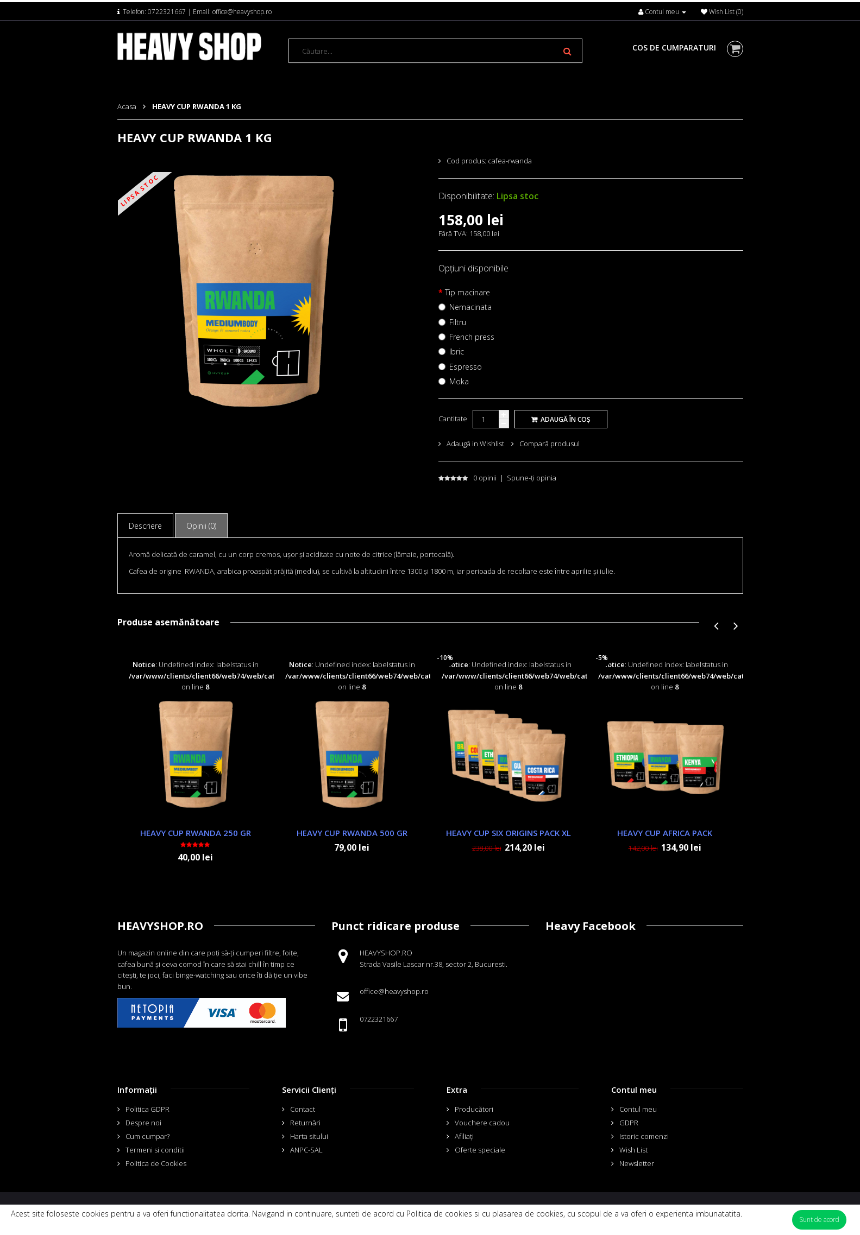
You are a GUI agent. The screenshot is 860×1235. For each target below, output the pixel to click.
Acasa (126, 106)
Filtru (457, 322)
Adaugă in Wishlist (475, 443)
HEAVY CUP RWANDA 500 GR (352, 832)
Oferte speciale (480, 1150)
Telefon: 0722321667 (154, 11)
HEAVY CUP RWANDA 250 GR (195, 832)
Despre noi (143, 1123)
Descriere (145, 526)
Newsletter (636, 1163)
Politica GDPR (147, 1109)
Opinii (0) (201, 526)
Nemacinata (470, 307)
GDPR (628, 1123)
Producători (474, 1109)
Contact (302, 1109)
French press (471, 337)
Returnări (305, 1123)
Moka (459, 381)
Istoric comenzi (644, 1136)
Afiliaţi (464, 1136)
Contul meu (638, 1109)
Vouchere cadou (482, 1123)
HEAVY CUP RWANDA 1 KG (196, 106)
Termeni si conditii (155, 1150)
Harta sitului (309, 1136)
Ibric (456, 351)
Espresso (465, 367)
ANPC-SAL (306, 1150)
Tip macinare (467, 292)
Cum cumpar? (147, 1136)
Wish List (633, 1150)
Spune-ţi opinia (531, 478)
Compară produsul (549, 443)
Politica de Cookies (155, 1163)
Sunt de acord (819, 1219)
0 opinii (485, 478)
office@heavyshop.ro (242, 11)
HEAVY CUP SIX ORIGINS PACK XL (508, 832)
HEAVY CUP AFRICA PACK (664, 832)
